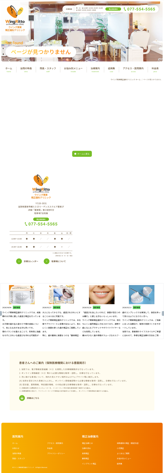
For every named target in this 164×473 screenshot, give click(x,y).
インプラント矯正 (89, 464)
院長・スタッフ (19, 458)
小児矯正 (121, 448)
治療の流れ (87, 448)
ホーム (15, 443)
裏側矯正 (86, 458)
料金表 (50, 448)
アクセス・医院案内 (55, 443)
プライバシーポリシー (56, 453)
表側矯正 (86, 453)
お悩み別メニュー (124, 458)
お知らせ (16, 448)
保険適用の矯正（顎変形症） (129, 443)
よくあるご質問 (123, 453)
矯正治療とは (87, 443)
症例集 (120, 464)
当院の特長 (17, 453)
